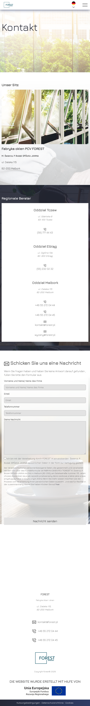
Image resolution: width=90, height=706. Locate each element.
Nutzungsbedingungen (28, 702)
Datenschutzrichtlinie (53, 702)
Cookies (69, 702)
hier (58, 484)
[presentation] (28, 502)
